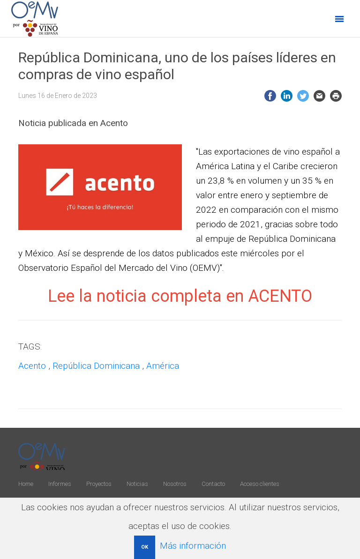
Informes (59, 483)
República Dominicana (96, 365)
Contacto (213, 483)
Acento (32, 365)
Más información (193, 545)
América (162, 365)
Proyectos (99, 483)
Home (25, 483)
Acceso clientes (259, 483)
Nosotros (175, 483)
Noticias (137, 483)
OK (144, 547)
